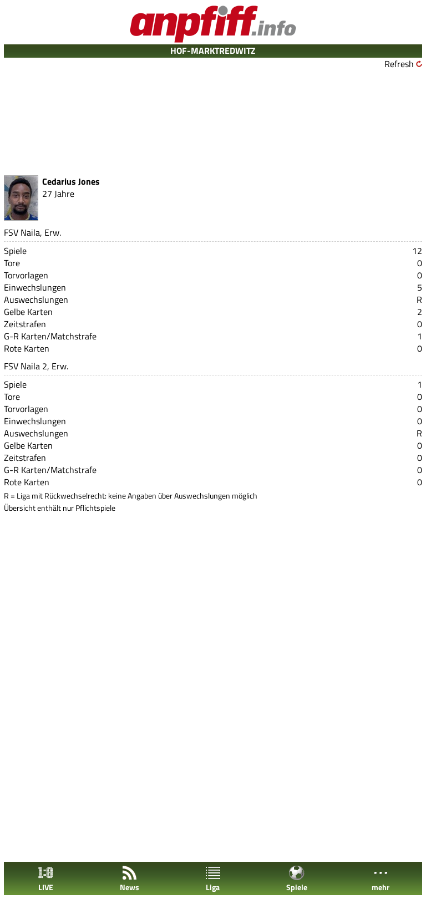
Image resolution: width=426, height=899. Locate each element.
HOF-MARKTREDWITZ (213, 50)
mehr (380, 879)
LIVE (45, 879)
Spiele (296, 879)
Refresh (399, 63)
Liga (213, 879)
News (129, 879)
